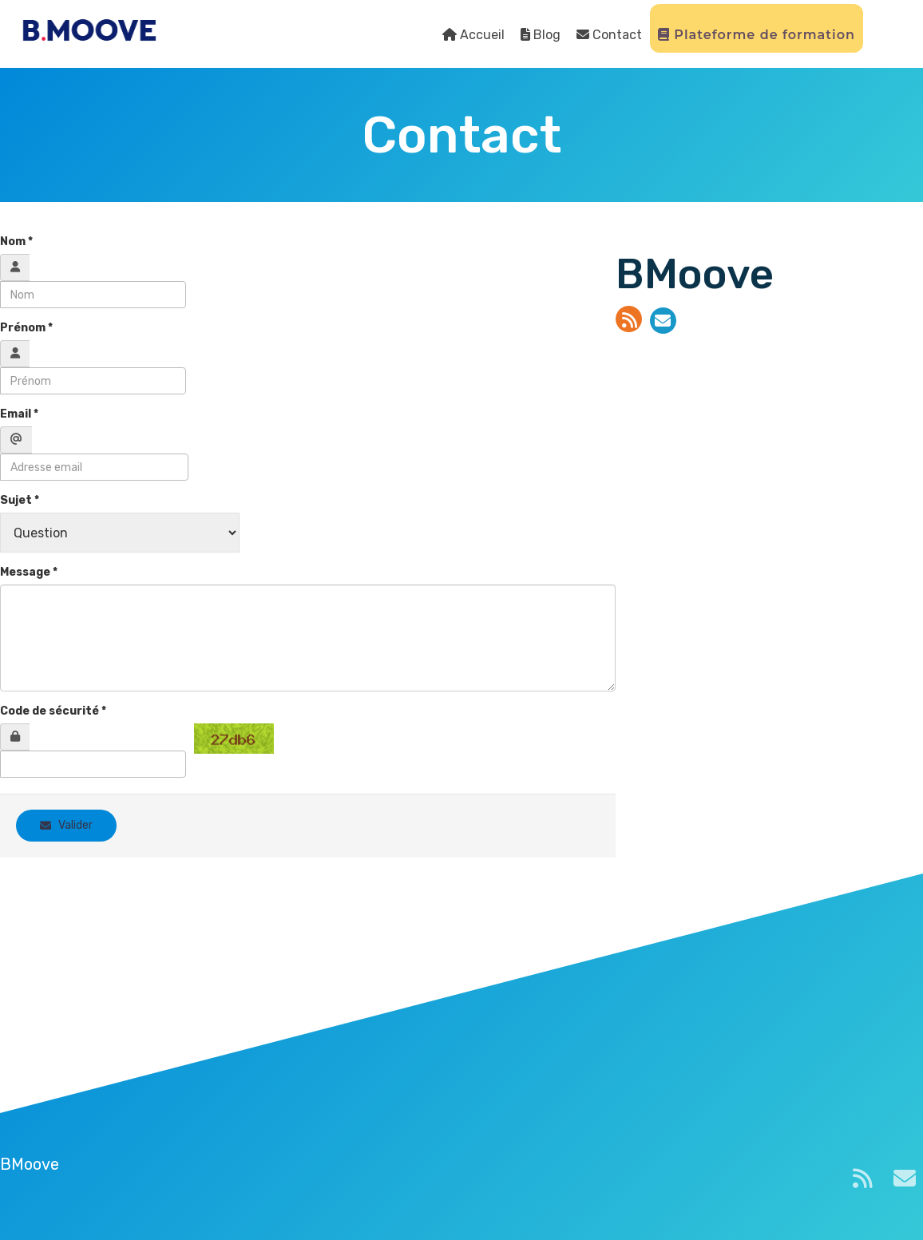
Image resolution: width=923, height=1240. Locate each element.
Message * (28, 572)
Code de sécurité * (53, 711)
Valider (66, 825)
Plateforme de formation (756, 34)
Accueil (473, 34)
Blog (541, 34)
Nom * (16, 241)
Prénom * (26, 328)
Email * (19, 414)
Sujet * (19, 500)
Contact (609, 34)
